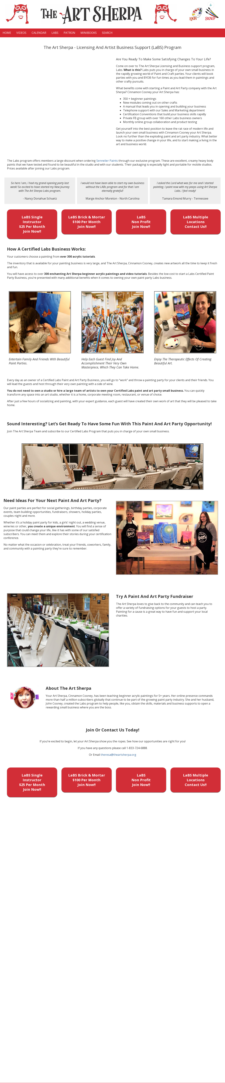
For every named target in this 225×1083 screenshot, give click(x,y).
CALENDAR (39, 33)
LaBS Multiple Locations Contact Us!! (195, 222)
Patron (69, 33)
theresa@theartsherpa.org (118, 755)
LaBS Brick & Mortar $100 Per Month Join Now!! (86, 222)
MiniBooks (89, 33)
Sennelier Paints (107, 161)
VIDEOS (21, 33)
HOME (7, 33)
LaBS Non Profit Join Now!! (141, 222)
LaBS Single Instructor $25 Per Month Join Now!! (32, 224)
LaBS (55, 33)
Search (107, 33)
